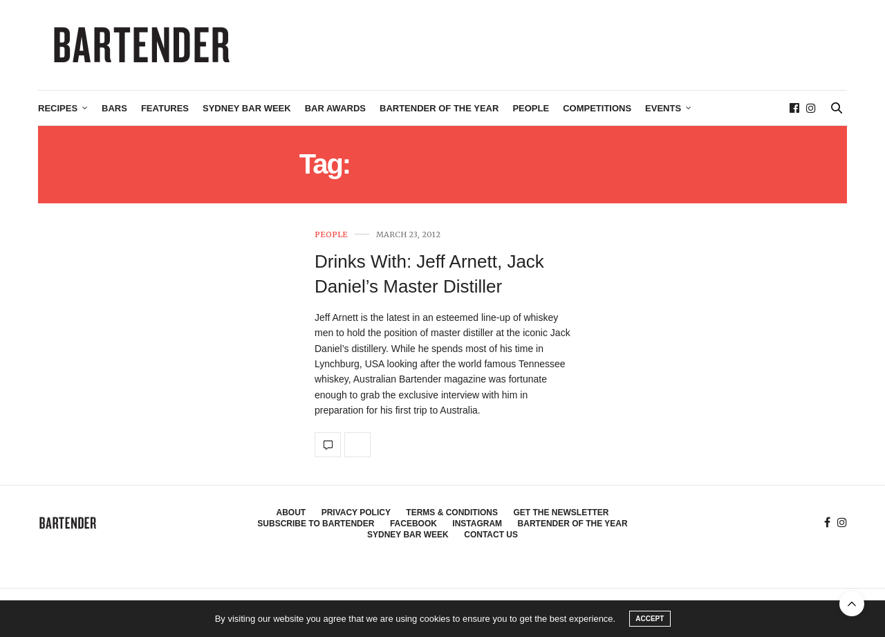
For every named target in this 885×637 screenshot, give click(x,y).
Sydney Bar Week (247, 108)
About (291, 512)
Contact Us (491, 534)
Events (663, 108)
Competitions (597, 108)
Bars (114, 108)
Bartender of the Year (439, 108)
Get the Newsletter (560, 512)
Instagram (477, 523)
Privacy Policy (356, 512)
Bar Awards (335, 108)
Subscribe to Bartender (315, 523)
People (530, 108)
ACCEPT (649, 618)
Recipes (57, 108)
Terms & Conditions (452, 512)
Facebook (413, 523)
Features (165, 108)
